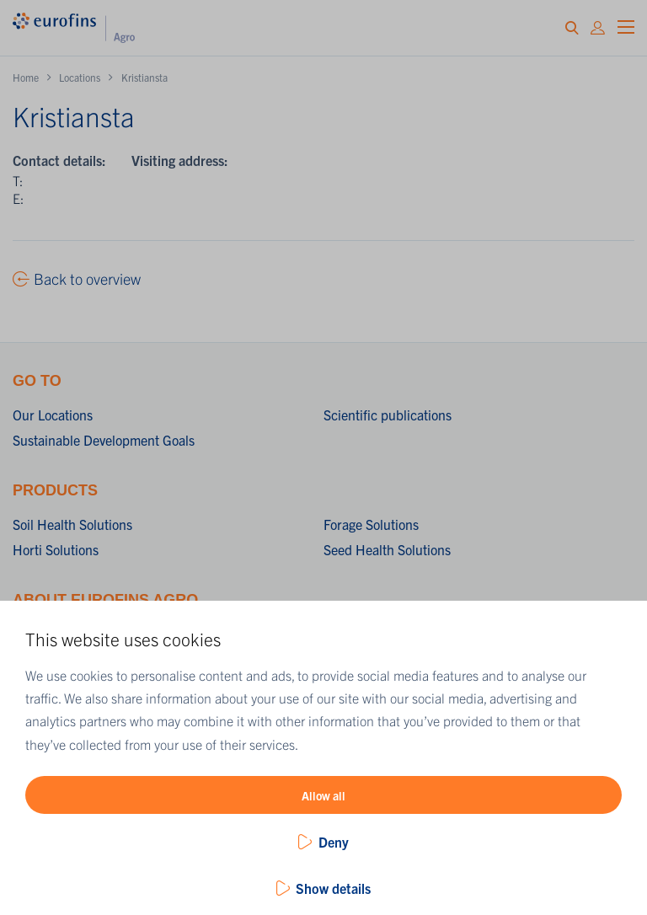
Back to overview (87, 278)
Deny (333, 841)
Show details (333, 888)
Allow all (323, 795)
